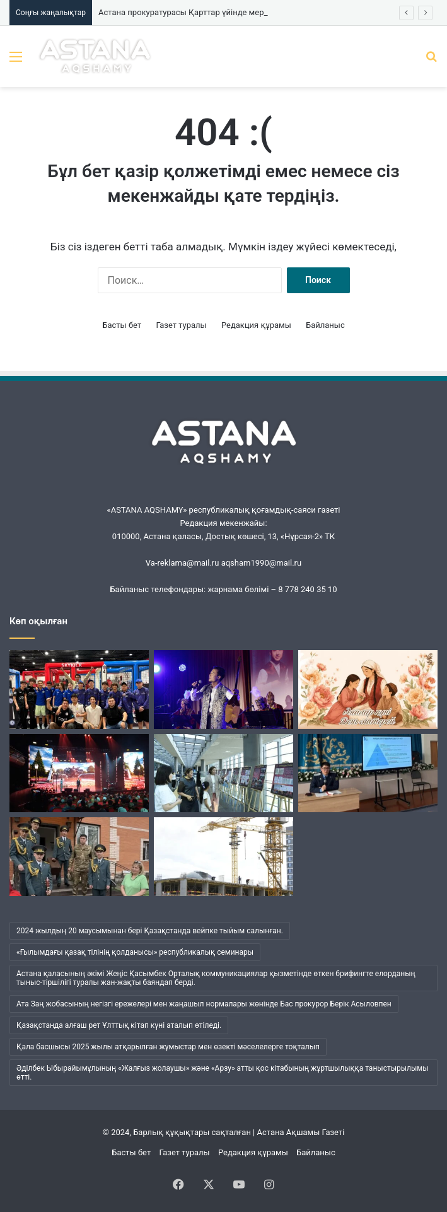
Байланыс (325, 325)
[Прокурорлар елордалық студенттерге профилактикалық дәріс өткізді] (368, 773)
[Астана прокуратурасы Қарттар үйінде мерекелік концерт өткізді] (79, 856)
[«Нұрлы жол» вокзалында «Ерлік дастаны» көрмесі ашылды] (223, 773)
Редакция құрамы (256, 325)
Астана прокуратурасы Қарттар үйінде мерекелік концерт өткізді (223, 12)
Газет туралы (181, 325)
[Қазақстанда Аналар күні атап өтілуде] (368, 689)
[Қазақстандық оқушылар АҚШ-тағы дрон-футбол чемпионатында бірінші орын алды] (79, 689)
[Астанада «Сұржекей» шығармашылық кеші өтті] (223, 689)
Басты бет (121, 325)
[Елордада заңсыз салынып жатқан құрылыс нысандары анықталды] (223, 856)
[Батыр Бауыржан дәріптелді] (79, 773)
